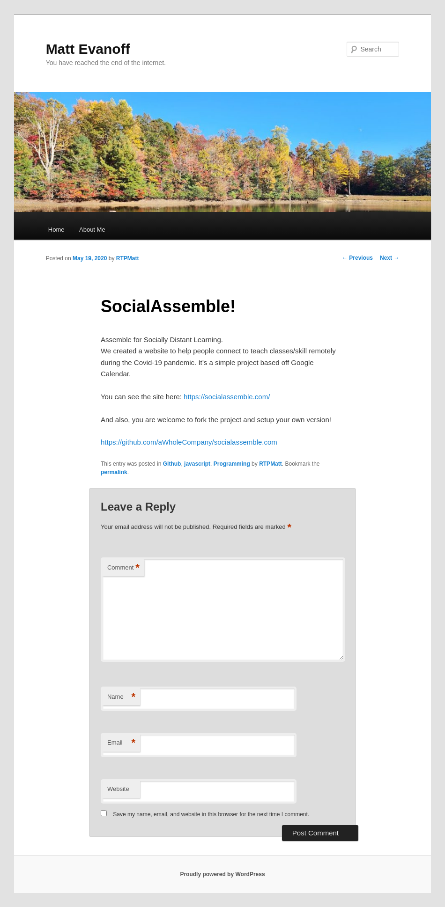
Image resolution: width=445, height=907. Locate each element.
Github (172, 464)
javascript (197, 464)
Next (389, 258)
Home (56, 229)
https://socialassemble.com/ (227, 397)
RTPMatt (127, 258)
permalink (114, 472)
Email (121, 743)
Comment (123, 568)
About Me (92, 229)
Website (118, 788)
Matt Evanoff (88, 49)
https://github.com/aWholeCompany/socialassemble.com (189, 442)
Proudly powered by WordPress (222, 874)
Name (121, 697)
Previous (357, 258)
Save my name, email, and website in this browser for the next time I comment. (211, 814)
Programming (232, 464)
